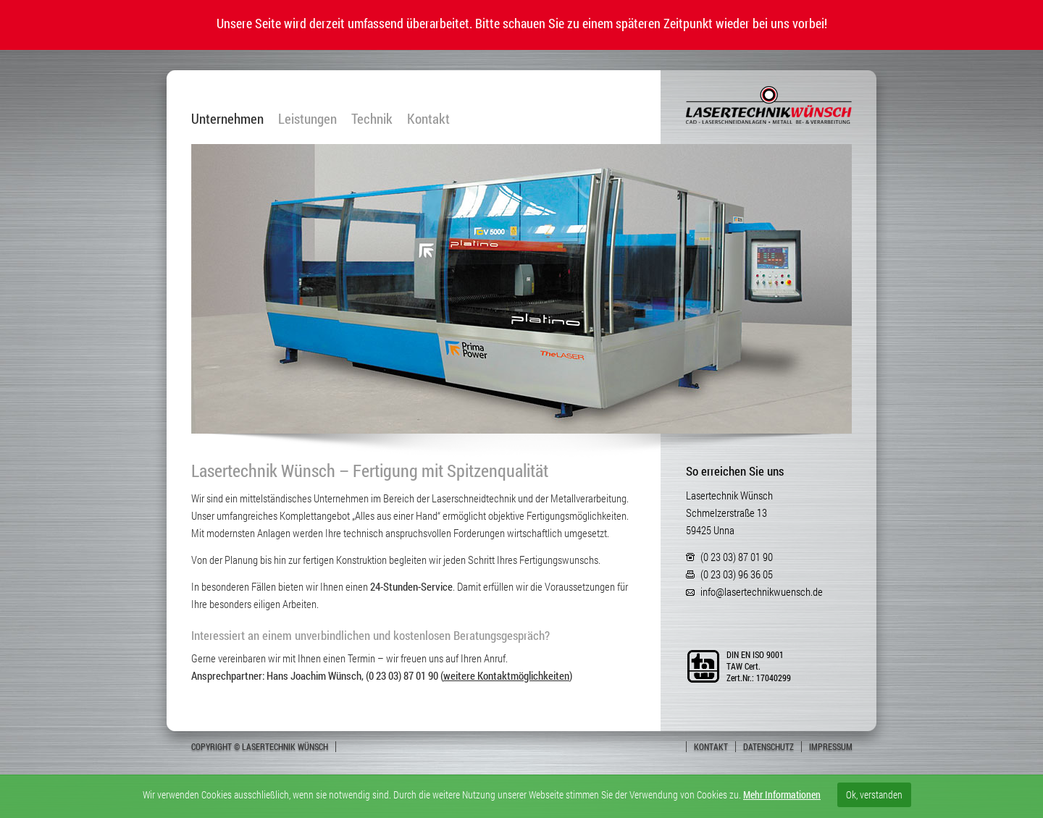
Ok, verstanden (874, 794)
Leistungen (307, 118)
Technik (372, 118)
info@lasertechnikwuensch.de (761, 591)
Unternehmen (227, 118)
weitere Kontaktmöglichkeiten (506, 675)
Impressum (831, 746)
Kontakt (428, 118)
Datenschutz (768, 746)
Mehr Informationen (782, 794)
